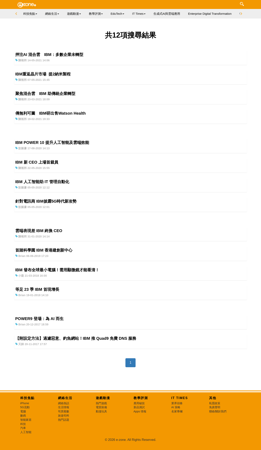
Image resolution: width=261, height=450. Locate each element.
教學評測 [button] (96, 13)
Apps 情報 (140, 411)
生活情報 (63, 407)
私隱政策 (214, 403)
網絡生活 (65, 398)
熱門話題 (63, 419)
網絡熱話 (63, 403)
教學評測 (141, 398)
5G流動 (25, 407)
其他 (212, 398)
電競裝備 (101, 407)
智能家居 (25, 419)
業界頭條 (176, 403)
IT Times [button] (139, 13)
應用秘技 (139, 403)
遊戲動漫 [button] (74, 13)
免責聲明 (214, 407)
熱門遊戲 (101, 403)
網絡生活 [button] (52, 13)
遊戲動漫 (103, 398)
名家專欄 (176, 411)
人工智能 (25, 432)
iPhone (24, 403)
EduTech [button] (117, 13)
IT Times (179, 398)
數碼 (23, 415)
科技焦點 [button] (30, 13)
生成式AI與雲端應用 (166, 13)
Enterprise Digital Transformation (209, 13)
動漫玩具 (101, 411)
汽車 (23, 428)
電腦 (23, 411)
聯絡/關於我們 (218, 411)
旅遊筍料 (63, 415)
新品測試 (139, 407)
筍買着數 (63, 411)
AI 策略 (175, 407)
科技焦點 (27, 398)
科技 (23, 424)
